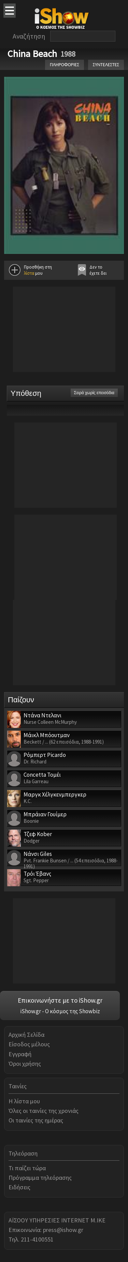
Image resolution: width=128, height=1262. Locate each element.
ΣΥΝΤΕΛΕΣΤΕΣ (106, 65)
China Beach (32, 53)
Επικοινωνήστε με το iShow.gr (60, 1000)
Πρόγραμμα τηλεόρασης (40, 1177)
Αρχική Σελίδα (26, 1034)
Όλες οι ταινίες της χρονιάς (44, 1111)
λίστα (29, 273)
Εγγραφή (20, 1054)
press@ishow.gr (63, 1230)
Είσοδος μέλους (29, 1044)
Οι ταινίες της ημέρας (36, 1120)
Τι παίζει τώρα (27, 1168)
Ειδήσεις (19, 1187)
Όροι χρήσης (25, 1063)
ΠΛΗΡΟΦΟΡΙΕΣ (64, 65)
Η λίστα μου (24, 1101)
